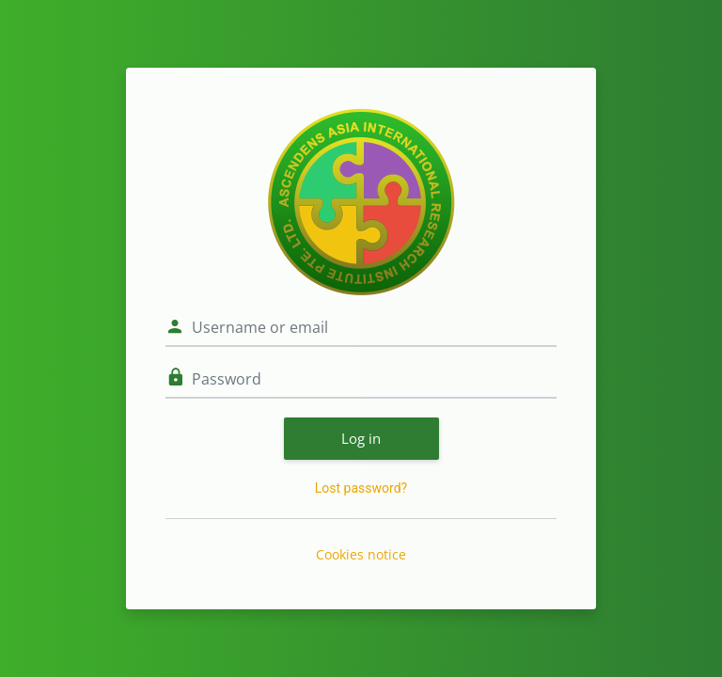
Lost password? (361, 488)
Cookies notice (361, 554)
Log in (361, 438)
